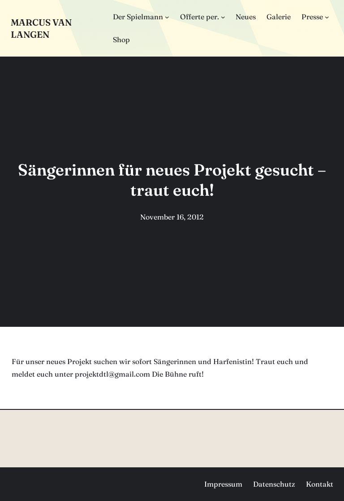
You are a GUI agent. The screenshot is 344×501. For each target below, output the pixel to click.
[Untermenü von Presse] (327, 17)
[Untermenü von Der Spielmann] (167, 17)
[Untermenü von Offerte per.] (223, 17)
